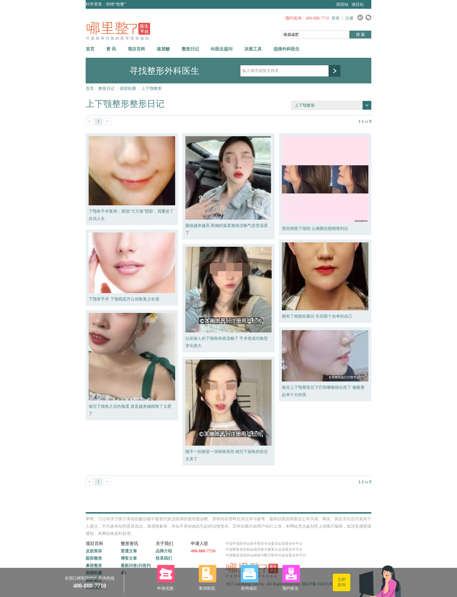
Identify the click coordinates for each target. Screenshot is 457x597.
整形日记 (190, 49)
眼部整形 (94, 558)
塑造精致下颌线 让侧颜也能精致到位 (315, 228)
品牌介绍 (164, 551)
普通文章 (129, 551)
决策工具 (253, 49)
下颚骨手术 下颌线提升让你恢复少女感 (124, 299)
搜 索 (360, 34)
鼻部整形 (94, 565)
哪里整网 (118, 30)
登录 (335, 18)
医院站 (342, 4)
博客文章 (129, 558)
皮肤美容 (94, 551)
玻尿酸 (163, 49)
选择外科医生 (286, 49)
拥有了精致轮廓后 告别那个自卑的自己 (317, 316)
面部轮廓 (128, 88)
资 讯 (111, 49)
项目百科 (136, 49)
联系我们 (164, 558)
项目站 (357, 4)
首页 (90, 49)
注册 (349, 18)
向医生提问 (222, 49)
